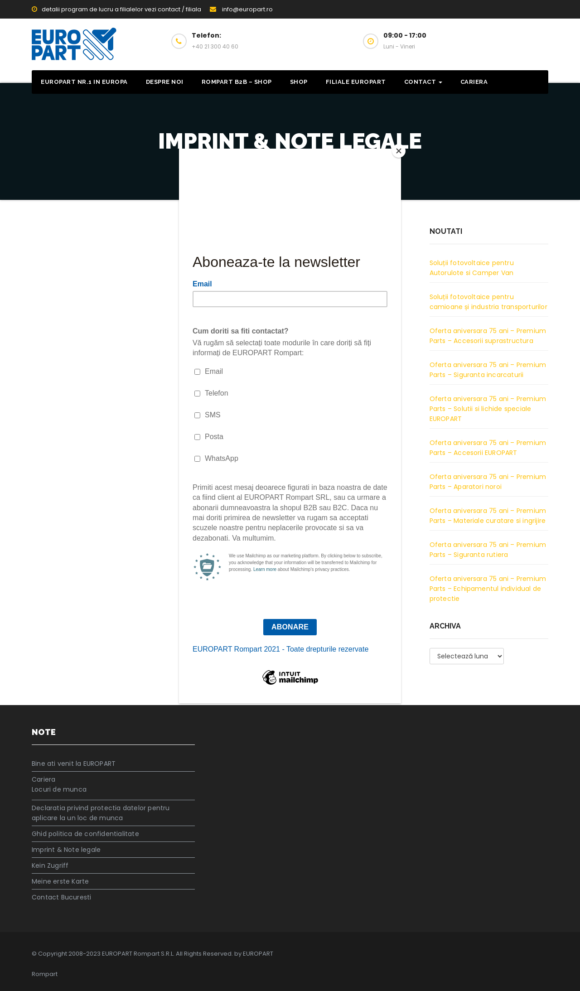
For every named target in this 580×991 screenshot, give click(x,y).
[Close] (399, 151)
